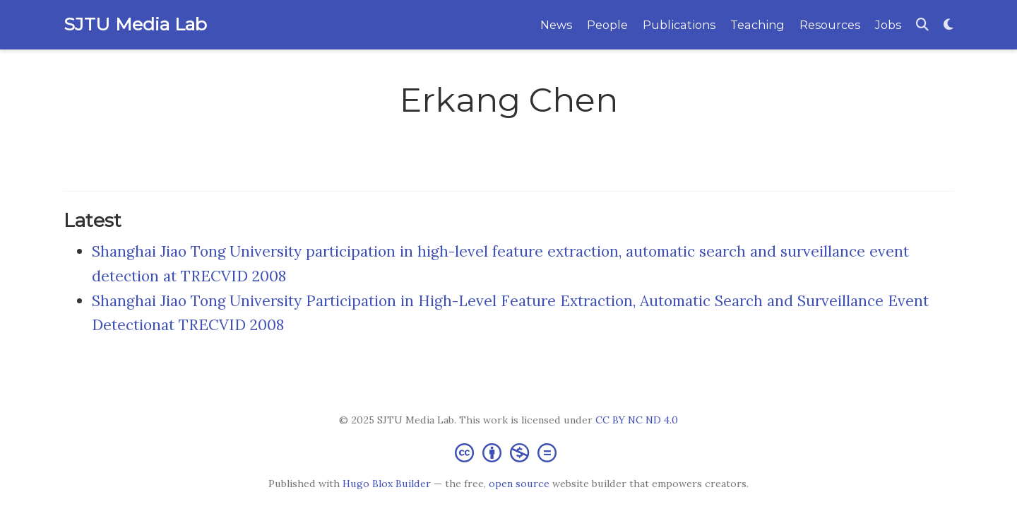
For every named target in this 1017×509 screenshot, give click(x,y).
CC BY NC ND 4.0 (636, 420)
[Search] (922, 25)
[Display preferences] (948, 25)
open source (519, 483)
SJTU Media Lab (135, 24)
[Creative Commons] (508, 452)
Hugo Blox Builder (387, 483)
